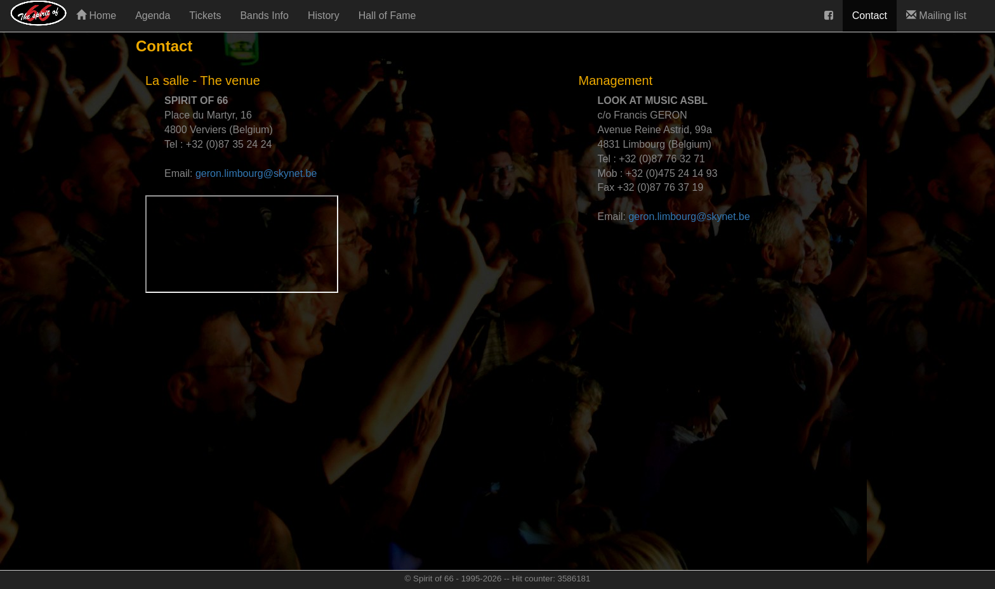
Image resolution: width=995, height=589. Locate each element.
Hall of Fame (387, 15)
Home (96, 15)
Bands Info (264, 15)
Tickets (205, 15)
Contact (869, 15)
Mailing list (936, 15)
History (323, 15)
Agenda (152, 15)
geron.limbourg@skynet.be (256, 173)
